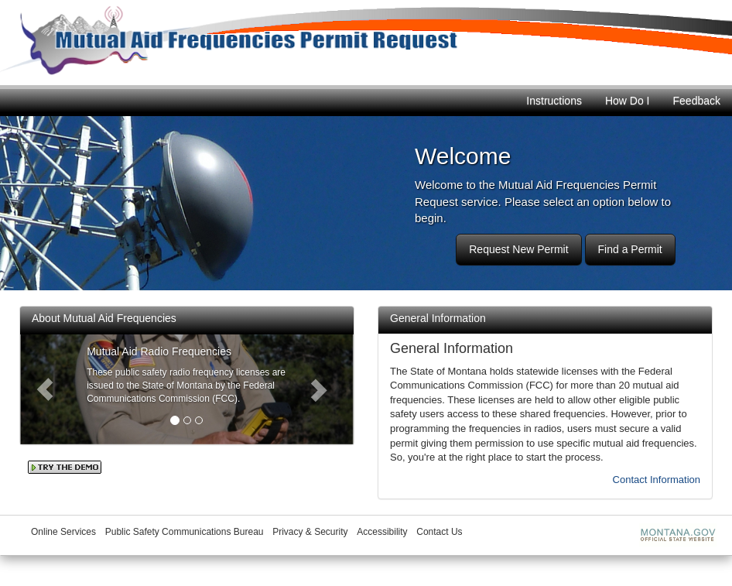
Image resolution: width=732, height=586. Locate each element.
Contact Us (439, 531)
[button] (45, 389)
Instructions (554, 100)
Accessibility (382, 531)
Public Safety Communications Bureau (184, 531)
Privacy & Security (309, 531)
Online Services (63, 531)
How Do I (627, 100)
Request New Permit (518, 249)
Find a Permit (630, 249)
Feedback (696, 100)
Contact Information (656, 479)
